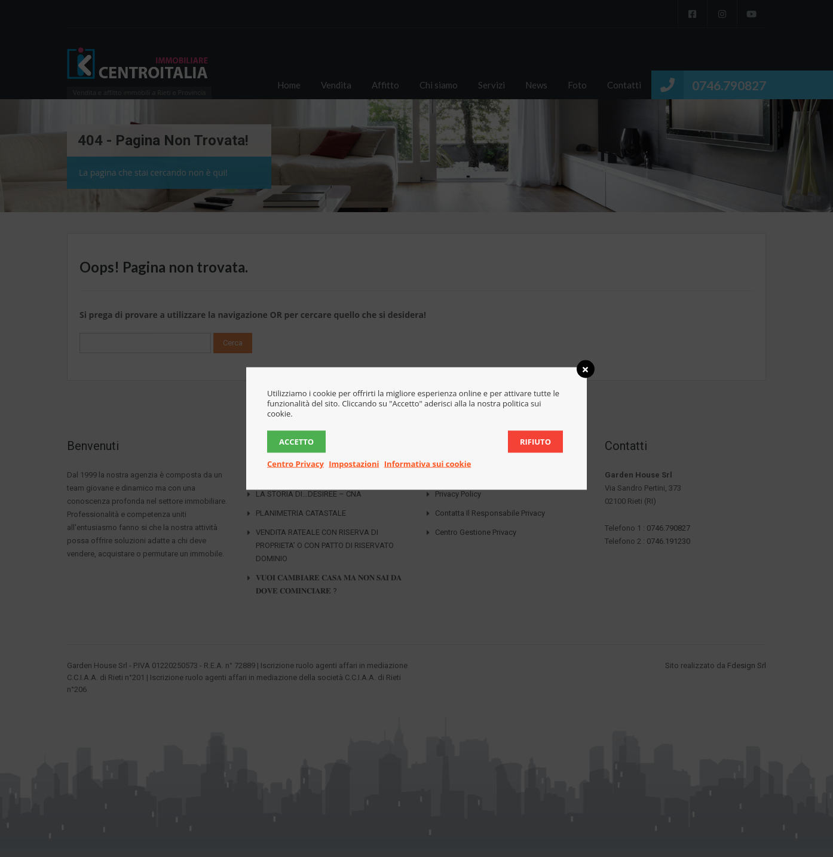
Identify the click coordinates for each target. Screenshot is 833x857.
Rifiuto (535, 441)
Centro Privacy (295, 463)
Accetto (296, 441)
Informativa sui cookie (427, 463)
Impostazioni (354, 463)
